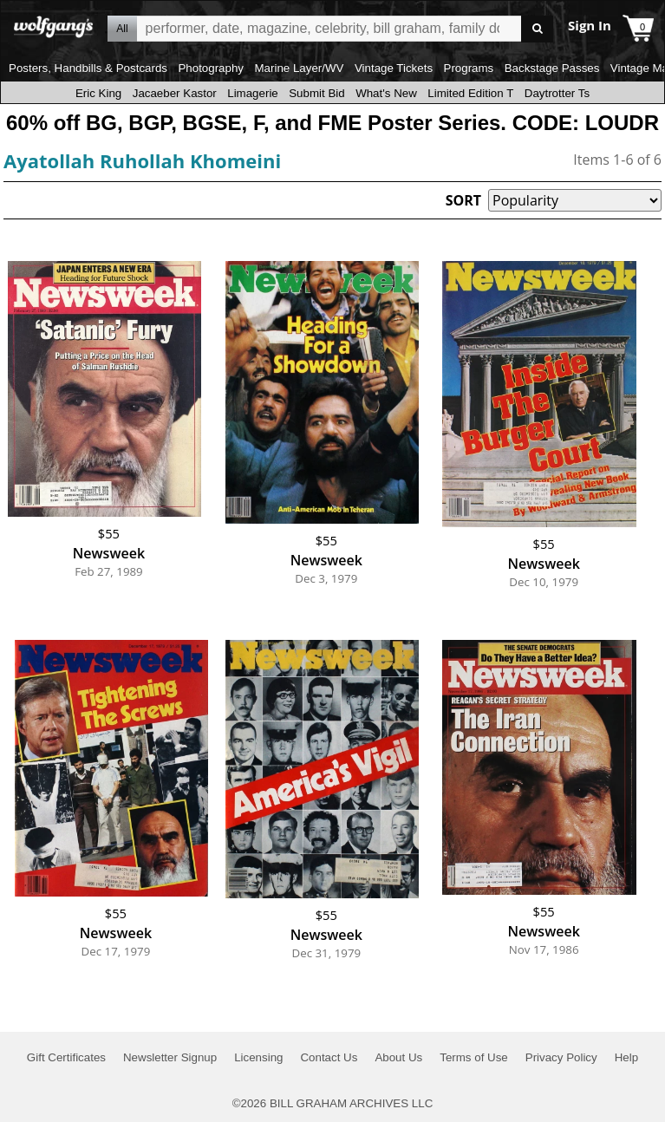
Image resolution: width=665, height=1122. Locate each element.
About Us (398, 1057)
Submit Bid (316, 93)
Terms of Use (474, 1057)
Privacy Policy (561, 1057)
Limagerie (252, 93)
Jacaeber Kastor (175, 93)
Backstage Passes (552, 68)
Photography (211, 68)
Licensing (258, 1057)
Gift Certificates (66, 1057)
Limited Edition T (470, 93)
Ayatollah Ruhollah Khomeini (142, 160)
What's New (386, 93)
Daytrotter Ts (557, 93)
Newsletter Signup (170, 1057)
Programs (469, 68)
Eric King (98, 93)
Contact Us (328, 1057)
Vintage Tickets (394, 68)
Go (537, 29)
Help (626, 1057)
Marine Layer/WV (298, 68)
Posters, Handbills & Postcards (88, 68)
